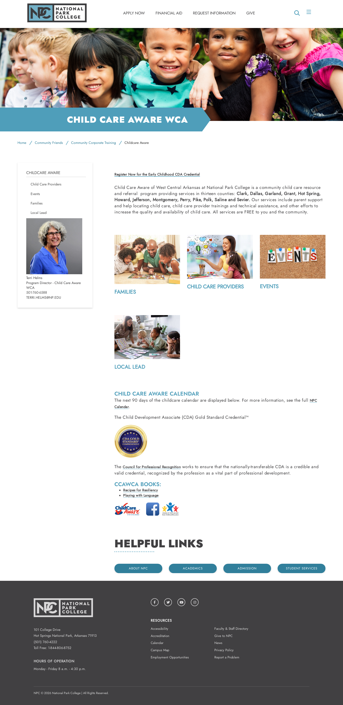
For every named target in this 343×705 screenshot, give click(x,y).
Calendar (157, 642)
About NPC (138, 568)
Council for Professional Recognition (152, 466)
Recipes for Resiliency (140, 490)
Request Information (214, 13)
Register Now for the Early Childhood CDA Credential (157, 175)
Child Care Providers (215, 286)
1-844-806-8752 (59, 647)
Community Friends (49, 142)
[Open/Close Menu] (309, 13)
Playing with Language (141, 495)
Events (269, 286)
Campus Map (160, 650)
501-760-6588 (36, 292)
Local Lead (129, 366)
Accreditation (160, 635)
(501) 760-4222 (45, 641)
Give (250, 13)
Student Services (301, 568)
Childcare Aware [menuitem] (43, 173)
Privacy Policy (224, 650)
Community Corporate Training (93, 142)
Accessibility (159, 628)
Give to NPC (223, 635)
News (218, 642)
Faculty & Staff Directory (231, 628)
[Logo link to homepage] (57, 21)
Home (22, 142)
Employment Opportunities (170, 657)
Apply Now (134, 13)
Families (125, 291)
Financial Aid (169, 13)
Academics (193, 568)
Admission (247, 568)
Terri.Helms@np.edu (43, 297)
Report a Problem (226, 657)
